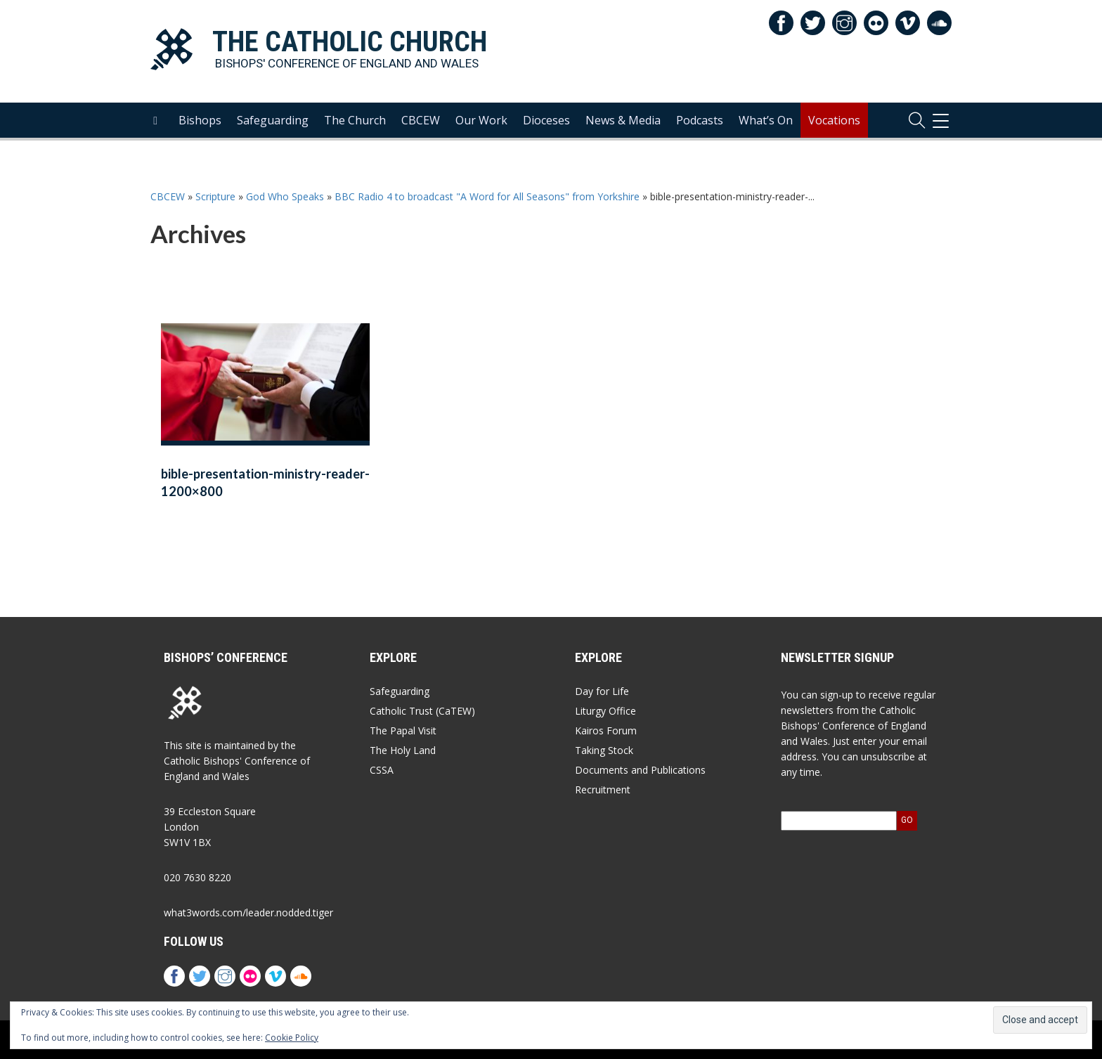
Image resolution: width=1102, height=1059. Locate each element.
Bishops (200, 120)
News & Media (623, 120)
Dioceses (546, 120)
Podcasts (699, 120)
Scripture (215, 196)
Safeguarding (273, 120)
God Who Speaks (285, 196)
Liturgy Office (605, 710)
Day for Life (602, 691)
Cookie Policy (291, 1038)
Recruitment (602, 789)
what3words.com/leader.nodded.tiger (248, 912)
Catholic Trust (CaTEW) (422, 710)
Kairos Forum (606, 730)
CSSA (382, 770)
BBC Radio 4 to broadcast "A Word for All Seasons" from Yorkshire (487, 196)
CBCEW (420, 120)
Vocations (834, 120)
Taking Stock (604, 750)
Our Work (481, 120)
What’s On (766, 120)
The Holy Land (403, 750)
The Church (355, 120)
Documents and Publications (640, 770)
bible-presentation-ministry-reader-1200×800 (265, 482)
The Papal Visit (403, 730)
